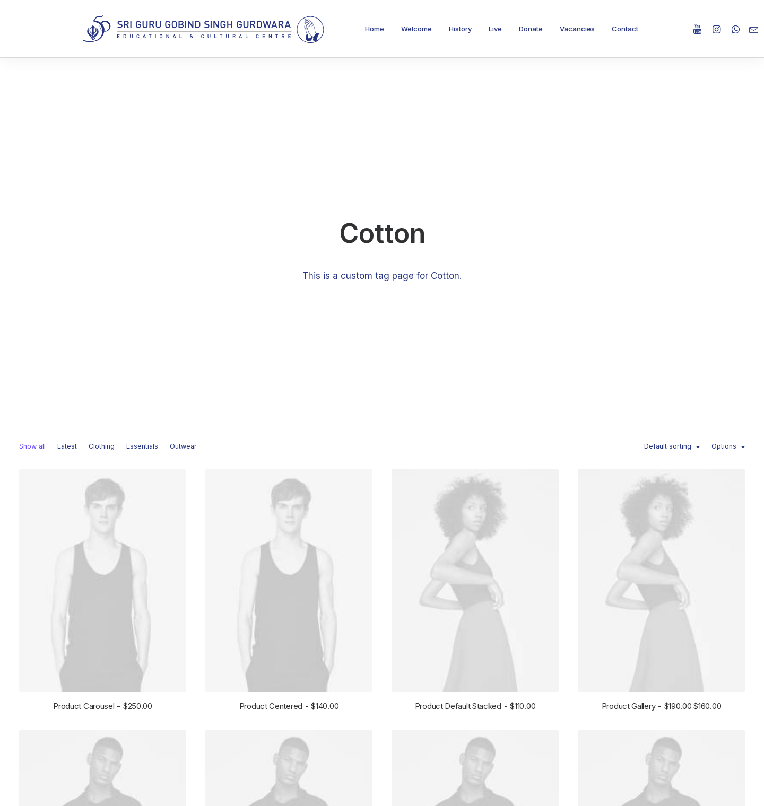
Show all (32, 242)
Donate (531, 28)
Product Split (103, 791)
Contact (625, 28)
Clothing (102, 242)
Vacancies (577, 28)
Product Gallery (661, 503)
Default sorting (667, 242)
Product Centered (289, 501)
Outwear (183, 242)
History (460, 28)
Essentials (142, 242)
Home (374, 28)
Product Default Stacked (475, 502)
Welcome (416, 28)
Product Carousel (102, 501)
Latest (67, 242)
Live (495, 28)
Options (723, 242)
